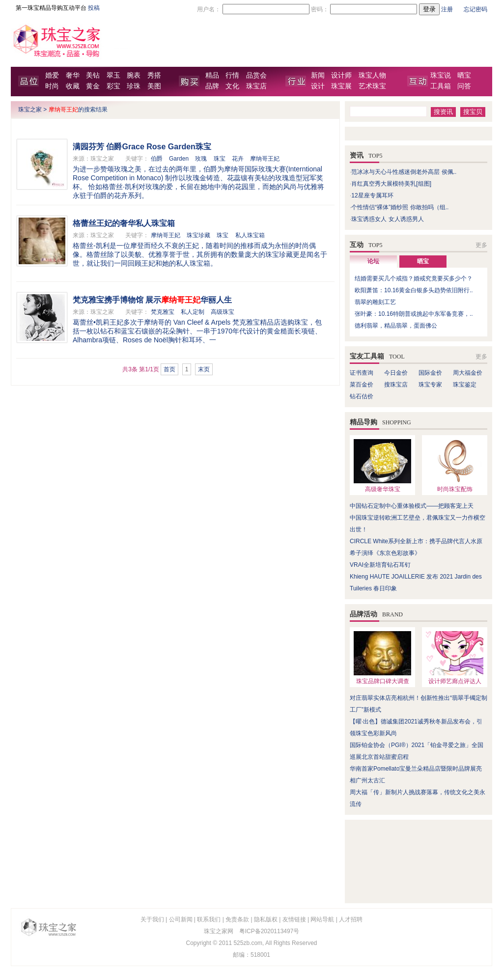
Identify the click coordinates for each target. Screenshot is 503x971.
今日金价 (396, 372)
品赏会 (256, 75)
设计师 (341, 75)
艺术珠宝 (372, 86)
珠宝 (219, 158)
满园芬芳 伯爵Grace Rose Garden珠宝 (142, 146)
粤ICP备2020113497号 (269, 931)
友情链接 (294, 919)
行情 (232, 75)
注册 (447, 9)
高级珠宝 (222, 311)
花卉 (238, 158)
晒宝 (464, 75)
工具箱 (440, 86)
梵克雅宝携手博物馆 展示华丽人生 (152, 300)
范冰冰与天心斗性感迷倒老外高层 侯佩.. (403, 171)
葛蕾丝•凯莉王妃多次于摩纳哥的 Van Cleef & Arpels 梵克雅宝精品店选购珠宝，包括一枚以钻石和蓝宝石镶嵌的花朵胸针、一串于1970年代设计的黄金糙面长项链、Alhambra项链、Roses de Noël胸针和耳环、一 (197, 331)
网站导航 (322, 919)
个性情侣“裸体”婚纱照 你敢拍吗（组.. (399, 207)
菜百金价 (361, 384)
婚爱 (52, 75)
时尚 (52, 86)
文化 (232, 86)
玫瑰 (201, 158)
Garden (179, 158)
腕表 (133, 75)
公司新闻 (181, 919)
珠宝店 (256, 86)
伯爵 (157, 158)
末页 (204, 369)
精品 (212, 75)
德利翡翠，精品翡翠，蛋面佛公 (396, 325)
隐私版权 (266, 919)
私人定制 (192, 311)
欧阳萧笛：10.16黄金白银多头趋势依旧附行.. (414, 290)
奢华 (73, 75)
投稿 (94, 7)
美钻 (93, 75)
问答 (464, 86)
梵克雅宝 (162, 311)
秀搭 (154, 75)
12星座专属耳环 (372, 195)
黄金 (93, 86)
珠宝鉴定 (464, 384)
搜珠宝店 (396, 384)
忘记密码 (475, 9)
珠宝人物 (372, 75)
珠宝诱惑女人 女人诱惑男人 (387, 219)
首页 (169, 369)
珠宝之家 (30, 109)
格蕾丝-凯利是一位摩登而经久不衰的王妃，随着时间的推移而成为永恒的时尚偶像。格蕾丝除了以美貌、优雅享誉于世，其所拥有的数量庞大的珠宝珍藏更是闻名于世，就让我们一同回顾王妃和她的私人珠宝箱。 (200, 254)
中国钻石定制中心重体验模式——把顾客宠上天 (412, 505)
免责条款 (237, 919)
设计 (318, 86)
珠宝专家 (430, 384)
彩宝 (113, 86)
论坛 (373, 261)
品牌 (212, 86)
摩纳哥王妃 (264, 158)
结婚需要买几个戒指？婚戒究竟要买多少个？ (414, 278)
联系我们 (209, 919)
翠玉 (113, 75)
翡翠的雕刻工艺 (375, 302)
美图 (154, 86)
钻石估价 (361, 396)
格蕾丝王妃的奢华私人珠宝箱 (124, 223)
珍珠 (133, 86)
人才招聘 (351, 919)
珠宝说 (440, 75)
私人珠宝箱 (250, 235)
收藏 (73, 86)
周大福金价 (467, 372)
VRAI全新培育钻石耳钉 (380, 564)
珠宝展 (341, 86)
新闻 (318, 75)
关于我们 (152, 919)
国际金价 (430, 372)
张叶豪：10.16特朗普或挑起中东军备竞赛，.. (414, 313)
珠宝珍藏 (198, 235)
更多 (481, 245)
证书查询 (361, 372)
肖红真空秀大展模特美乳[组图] (391, 183)
